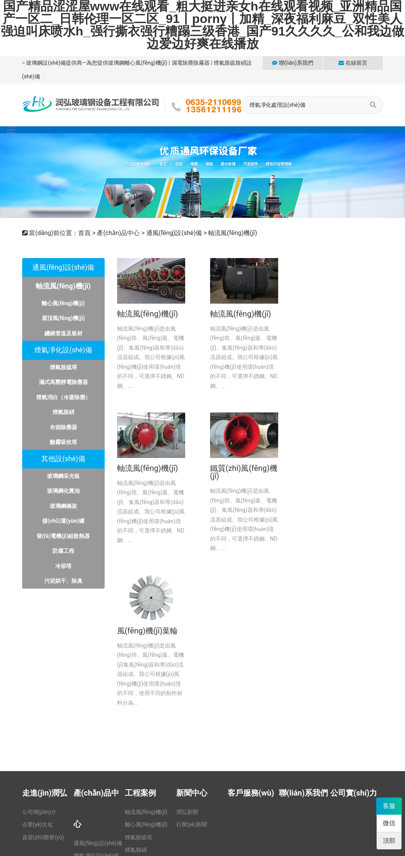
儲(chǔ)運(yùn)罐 (63, 521)
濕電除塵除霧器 (191, 63)
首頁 (84, 233)
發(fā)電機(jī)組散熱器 (63, 536)
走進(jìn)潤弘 (44, 638)
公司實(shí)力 (353, 638)
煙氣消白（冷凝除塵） (63, 397)
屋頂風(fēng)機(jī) (63, 318)
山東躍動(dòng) (364, 783)
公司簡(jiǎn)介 (39, 657)
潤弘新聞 (187, 657)
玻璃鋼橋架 (63, 506)
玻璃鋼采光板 (63, 476)
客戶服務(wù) (251, 638)
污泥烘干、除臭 (63, 581)
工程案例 (140, 638)
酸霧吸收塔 (63, 442)
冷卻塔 (63, 566)
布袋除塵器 (63, 427)
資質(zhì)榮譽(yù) (43, 682)
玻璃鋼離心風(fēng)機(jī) (137, 63)
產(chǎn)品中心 (118, 233)
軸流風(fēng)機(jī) (232, 233)
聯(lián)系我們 (292, 63)
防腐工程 (63, 551)
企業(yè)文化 (37, 670)
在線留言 (352, 63)
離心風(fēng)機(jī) (63, 303)
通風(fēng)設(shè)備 (174, 233)
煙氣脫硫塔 (63, 367)
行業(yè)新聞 (191, 670)
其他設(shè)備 (63, 459)
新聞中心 (191, 638)
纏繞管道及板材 (63, 333)
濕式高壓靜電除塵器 (63, 382)
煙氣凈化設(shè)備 (63, 350)
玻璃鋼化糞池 (63, 491)
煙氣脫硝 (63, 412)
